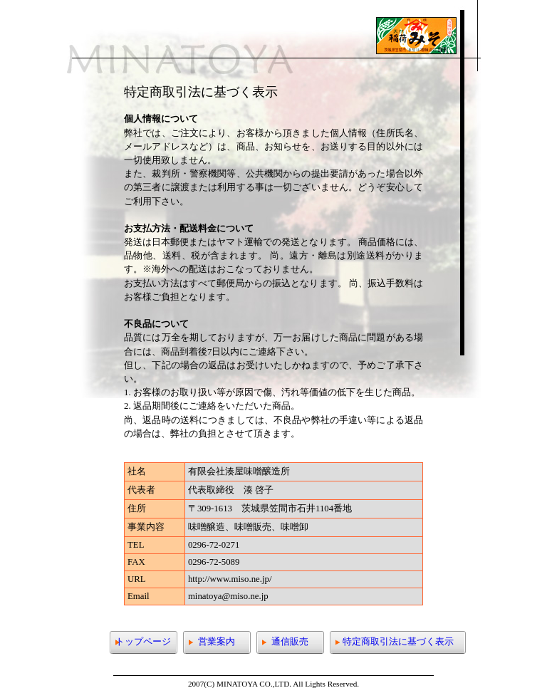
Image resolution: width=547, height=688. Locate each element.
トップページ (143, 642)
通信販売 (289, 642)
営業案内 (216, 642)
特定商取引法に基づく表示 (398, 642)
